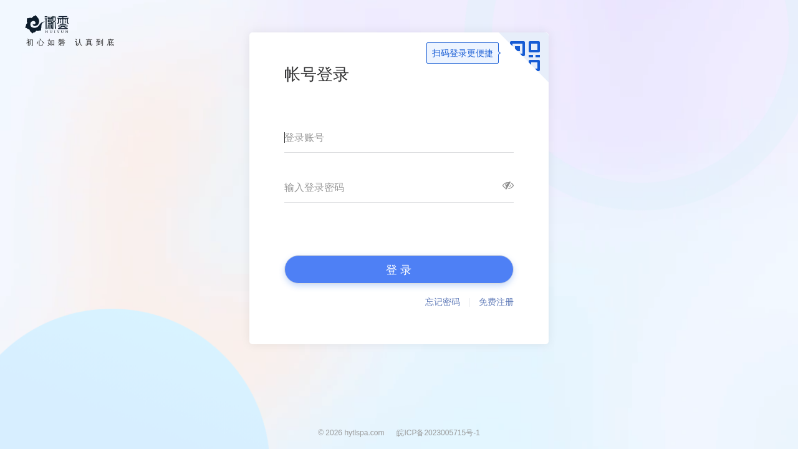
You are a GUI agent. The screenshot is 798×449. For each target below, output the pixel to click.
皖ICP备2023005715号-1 (438, 432)
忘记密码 (442, 302)
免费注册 (496, 302)
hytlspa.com (364, 432)
